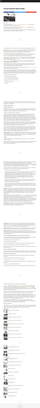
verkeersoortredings (18, 58)
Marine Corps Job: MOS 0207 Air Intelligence (13, 310)
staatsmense (30, 164)
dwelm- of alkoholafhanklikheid (15, 259)
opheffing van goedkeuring (31, 67)
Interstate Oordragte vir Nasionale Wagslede (13, 346)
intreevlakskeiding (28, 287)
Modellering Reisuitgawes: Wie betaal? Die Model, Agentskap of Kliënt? (16, 353)
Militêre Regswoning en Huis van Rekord (13, 358)
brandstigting (25, 27)
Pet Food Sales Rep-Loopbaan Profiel (12, 392)
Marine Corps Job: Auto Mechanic (12, 313)
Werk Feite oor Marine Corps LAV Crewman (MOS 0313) (15, 320)
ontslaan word (11, 305)
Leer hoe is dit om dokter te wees (12, 378)
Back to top (20, 404)
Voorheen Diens (6, 285)
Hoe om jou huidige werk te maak (12, 395)
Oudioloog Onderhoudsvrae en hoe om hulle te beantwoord (15, 361)
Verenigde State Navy (26, 24)
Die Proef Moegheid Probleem (12, 368)
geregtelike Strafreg (20, 285)
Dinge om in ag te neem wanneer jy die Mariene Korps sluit (15, 337)
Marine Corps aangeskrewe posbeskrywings (13, 330)
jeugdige (15, 108)
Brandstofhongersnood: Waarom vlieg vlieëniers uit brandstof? (16, 385)
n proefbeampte (9, 225)
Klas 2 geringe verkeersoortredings (13, 80)
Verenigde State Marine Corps (16, 24)
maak (31, 53)
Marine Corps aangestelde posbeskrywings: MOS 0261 (14, 327)
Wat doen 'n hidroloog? (11, 375)
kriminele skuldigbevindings (13, 49)
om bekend (27, 53)
